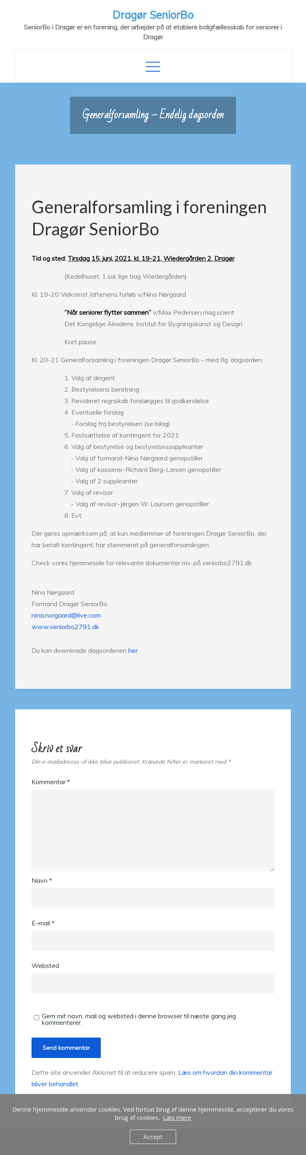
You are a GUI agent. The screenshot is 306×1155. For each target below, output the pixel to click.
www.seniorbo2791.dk (65, 627)
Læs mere (177, 1117)
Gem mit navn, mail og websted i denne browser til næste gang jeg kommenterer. (139, 1019)
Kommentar (51, 782)
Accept (153, 1136)
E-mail (43, 923)
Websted (45, 965)
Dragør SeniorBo (153, 15)
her (133, 650)
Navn (42, 880)
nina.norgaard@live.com (66, 615)
